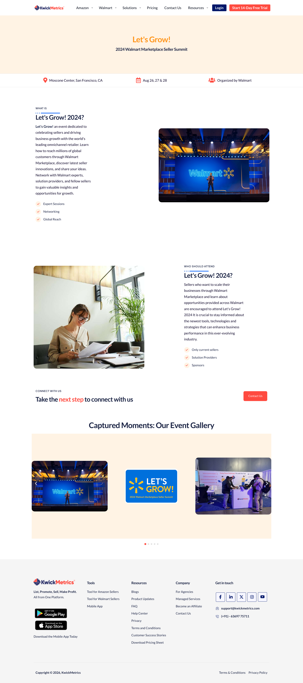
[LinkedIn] (232, 597)
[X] (243, 597)
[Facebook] (221, 597)
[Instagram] (254, 597)
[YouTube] (221, 610)
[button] (36, 501)
